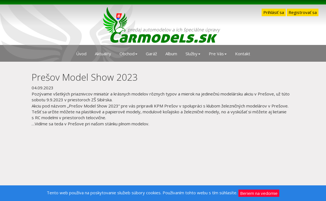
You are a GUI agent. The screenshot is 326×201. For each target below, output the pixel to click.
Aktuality (103, 53)
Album (171, 53)
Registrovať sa (303, 12)
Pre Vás (218, 53)
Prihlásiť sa (273, 12)
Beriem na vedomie (259, 193)
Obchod (128, 53)
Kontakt (242, 53)
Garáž (151, 53)
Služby (193, 53)
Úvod (81, 53)
